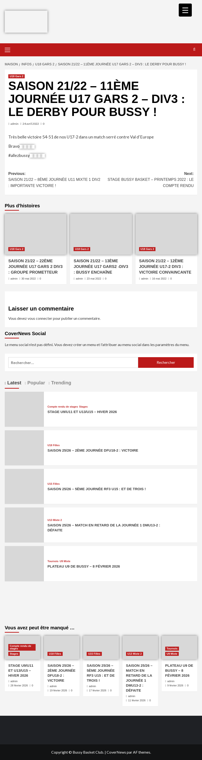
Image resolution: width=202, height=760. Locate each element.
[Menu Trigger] (185, 10)
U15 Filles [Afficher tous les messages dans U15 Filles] (53, 484)
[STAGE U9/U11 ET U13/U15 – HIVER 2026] (24, 408)
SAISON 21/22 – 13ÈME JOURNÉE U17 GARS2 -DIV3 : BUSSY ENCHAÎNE (101, 267)
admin (14, 123)
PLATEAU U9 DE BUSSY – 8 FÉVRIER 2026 (83, 566)
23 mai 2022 (94, 278)
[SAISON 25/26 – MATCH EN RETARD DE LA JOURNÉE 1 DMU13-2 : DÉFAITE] (24, 524)
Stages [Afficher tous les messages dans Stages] (83, 406)
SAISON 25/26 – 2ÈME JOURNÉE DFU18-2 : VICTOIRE (92, 450)
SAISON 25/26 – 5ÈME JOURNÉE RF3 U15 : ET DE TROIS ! (96, 489)
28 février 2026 (19, 685)
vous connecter (40, 318)
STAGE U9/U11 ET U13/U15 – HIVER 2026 (82, 412)
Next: (147, 180)
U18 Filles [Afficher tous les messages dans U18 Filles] (53, 445)
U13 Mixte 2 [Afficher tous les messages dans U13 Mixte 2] (54, 520)
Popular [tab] (35, 382)
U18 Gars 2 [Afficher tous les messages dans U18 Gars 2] (16, 76)
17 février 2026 (97, 690)
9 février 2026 (175, 685)
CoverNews (116, 752)
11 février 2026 (137, 700)
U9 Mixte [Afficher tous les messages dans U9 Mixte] (65, 561)
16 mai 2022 (159, 278)
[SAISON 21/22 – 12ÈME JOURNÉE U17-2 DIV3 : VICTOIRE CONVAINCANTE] (166, 234)
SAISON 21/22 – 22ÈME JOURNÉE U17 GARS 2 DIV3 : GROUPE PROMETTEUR (35, 267)
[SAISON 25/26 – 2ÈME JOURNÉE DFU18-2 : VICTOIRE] (24, 447)
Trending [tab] (60, 382)
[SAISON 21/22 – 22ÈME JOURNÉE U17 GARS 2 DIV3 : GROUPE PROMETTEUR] (35, 234)
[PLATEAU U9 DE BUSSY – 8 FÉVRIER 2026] (24, 563)
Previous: (54, 180)
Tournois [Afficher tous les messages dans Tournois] (52, 561)
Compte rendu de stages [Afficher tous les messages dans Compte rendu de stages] (62, 406)
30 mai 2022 (28, 278)
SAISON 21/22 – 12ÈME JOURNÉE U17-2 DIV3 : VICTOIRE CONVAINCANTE (165, 267)
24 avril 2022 (31, 123)
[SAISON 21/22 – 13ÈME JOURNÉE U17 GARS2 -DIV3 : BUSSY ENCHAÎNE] (101, 234)
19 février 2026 (58, 690)
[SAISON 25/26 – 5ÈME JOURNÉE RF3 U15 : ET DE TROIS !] (24, 486)
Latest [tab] (13, 382)
